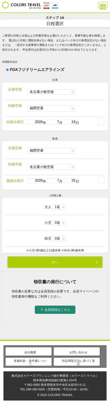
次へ (55, 262)
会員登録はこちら (57, 309)
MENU (103, 6)
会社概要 (30, 352)
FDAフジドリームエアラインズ (35, 69)
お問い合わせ (78, 352)
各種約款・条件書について (30, 362)
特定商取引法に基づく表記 (78, 362)
